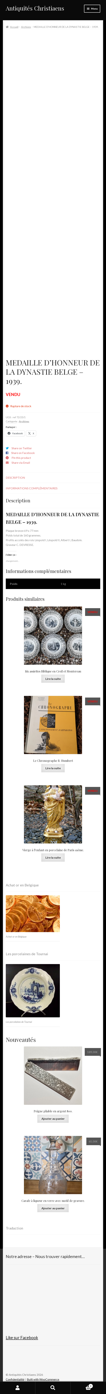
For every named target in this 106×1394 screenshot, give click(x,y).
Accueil (14, 26)
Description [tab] (15, 477)
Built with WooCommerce (43, 1379)
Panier (82, 1385)
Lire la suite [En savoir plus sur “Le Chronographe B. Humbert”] (53, 768)
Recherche (53, 1388)
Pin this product (21, 457)
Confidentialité (15, 1379)
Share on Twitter (22, 448)
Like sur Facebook (22, 1337)
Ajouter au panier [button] (53, 1118)
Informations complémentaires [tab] (32, 488)
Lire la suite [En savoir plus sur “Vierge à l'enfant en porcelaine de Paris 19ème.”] (53, 857)
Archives (26, 26)
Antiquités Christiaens (35, 8)
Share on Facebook (23, 452)
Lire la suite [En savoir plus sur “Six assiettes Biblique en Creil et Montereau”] (53, 678)
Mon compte (17, 1388)
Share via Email (21, 462)
